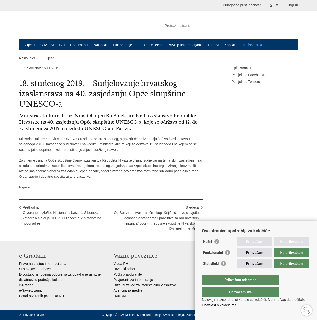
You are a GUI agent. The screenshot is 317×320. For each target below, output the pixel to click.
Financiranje (122, 45)
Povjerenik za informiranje (133, 280)
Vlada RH (121, 263)
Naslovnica (27, 58)
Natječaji (101, 45)
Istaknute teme (150, 45)
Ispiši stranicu (238, 68)
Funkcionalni (213, 262)
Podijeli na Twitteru (242, 82)
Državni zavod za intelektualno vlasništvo (145, 285)
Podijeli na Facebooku (245, 75)
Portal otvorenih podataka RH (41, 296)
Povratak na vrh (33, 315)
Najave (24, 187)
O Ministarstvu (52, 45)
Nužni (207, 251)
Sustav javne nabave (35, 269)
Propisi (213, 45)
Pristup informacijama (185, 45)
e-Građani (26, 285)
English (292, 5)
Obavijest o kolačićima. (219, 305)
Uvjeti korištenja (173, 315)
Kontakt (230, 45)
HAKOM (120, 296)
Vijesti (29, 45)
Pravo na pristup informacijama (42, 263)
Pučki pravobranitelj (128, 274)
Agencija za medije (128, 290)
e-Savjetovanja (30, 290)
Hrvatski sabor (124, 269)
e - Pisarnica (252, 45)
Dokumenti (79, 45)
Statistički (211, 273)
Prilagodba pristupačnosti (242, 5)
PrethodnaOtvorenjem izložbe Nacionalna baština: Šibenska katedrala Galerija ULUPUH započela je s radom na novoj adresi (62, 215)
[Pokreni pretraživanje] (292, 25)
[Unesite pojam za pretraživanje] (224, 26)
